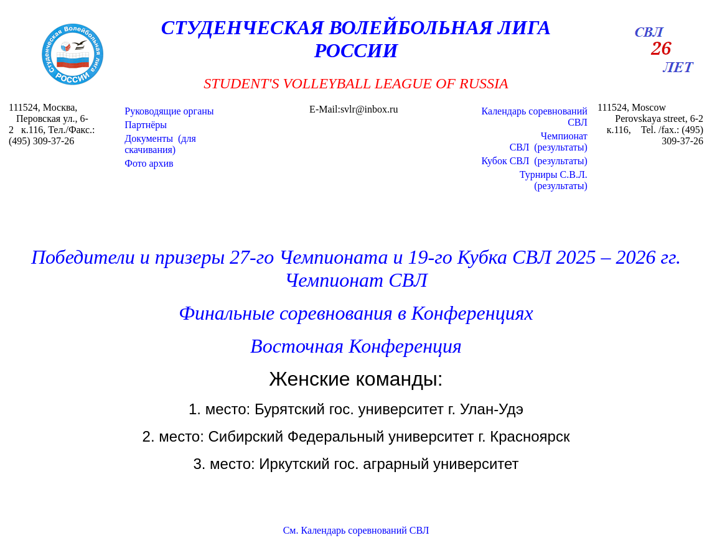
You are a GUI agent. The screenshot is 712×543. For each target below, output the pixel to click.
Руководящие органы (168, 111)
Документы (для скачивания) (160, 144)
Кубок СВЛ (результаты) (534, 160)
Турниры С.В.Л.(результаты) (554, 180)
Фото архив (148, 163)
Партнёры (145, 124)
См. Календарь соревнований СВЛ (356, 530)
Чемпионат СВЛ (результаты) (549, 141)
